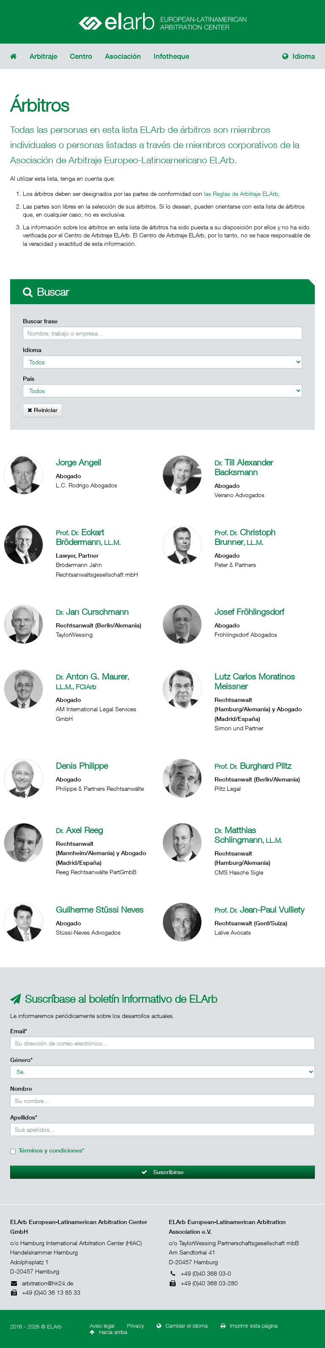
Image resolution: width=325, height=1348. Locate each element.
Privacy (135, 1326)
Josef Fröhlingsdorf (249, 611)
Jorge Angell (78, 462)
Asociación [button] (123, 56)
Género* (21, 1059)
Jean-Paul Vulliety (259, 909)
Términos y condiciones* (51, 1150)
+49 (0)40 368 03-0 (200, 1273)
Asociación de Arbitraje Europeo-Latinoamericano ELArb (122, 159)
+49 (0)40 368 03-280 (203, 1283)
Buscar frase (40, 321)
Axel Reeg (79, 830)
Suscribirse (162, 1172)
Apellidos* (23, 1117)
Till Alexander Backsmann (244, 467)
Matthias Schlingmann (248, 835)
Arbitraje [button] (43, 56)
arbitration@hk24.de (41, 1283)
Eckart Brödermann (88, 537)
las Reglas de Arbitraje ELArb (241, 193)
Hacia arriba (108, 1332)
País (28, 378)
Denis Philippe (82, 765)
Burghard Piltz (253, 765)
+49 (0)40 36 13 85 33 (45, 1292)
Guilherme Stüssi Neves (99, 909)
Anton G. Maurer (92, 681)
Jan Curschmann (92, 611)
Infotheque (171, 56)
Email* (18, 1031)
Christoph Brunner (245, 537)
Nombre (21, 1088)
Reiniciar (43, 410)
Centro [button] (81, 56)
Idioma (298, 56)
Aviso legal (102, 1326)
